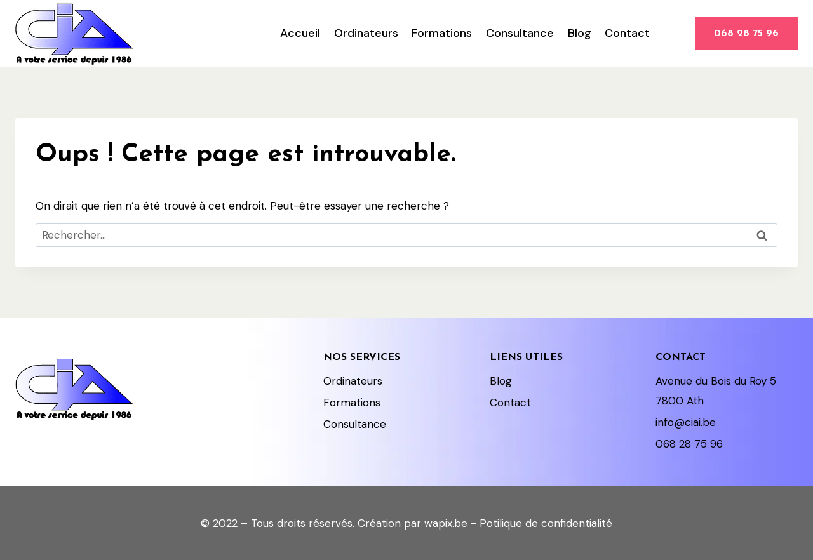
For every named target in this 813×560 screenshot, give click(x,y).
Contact (627, 33)
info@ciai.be (685, 422)
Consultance (520, 33)
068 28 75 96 (746, 34)
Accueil (300, 33)
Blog (579, 33)
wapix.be (445, 523)
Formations (442, 33)
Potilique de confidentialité (546, 523)
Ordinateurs (366, 33)
